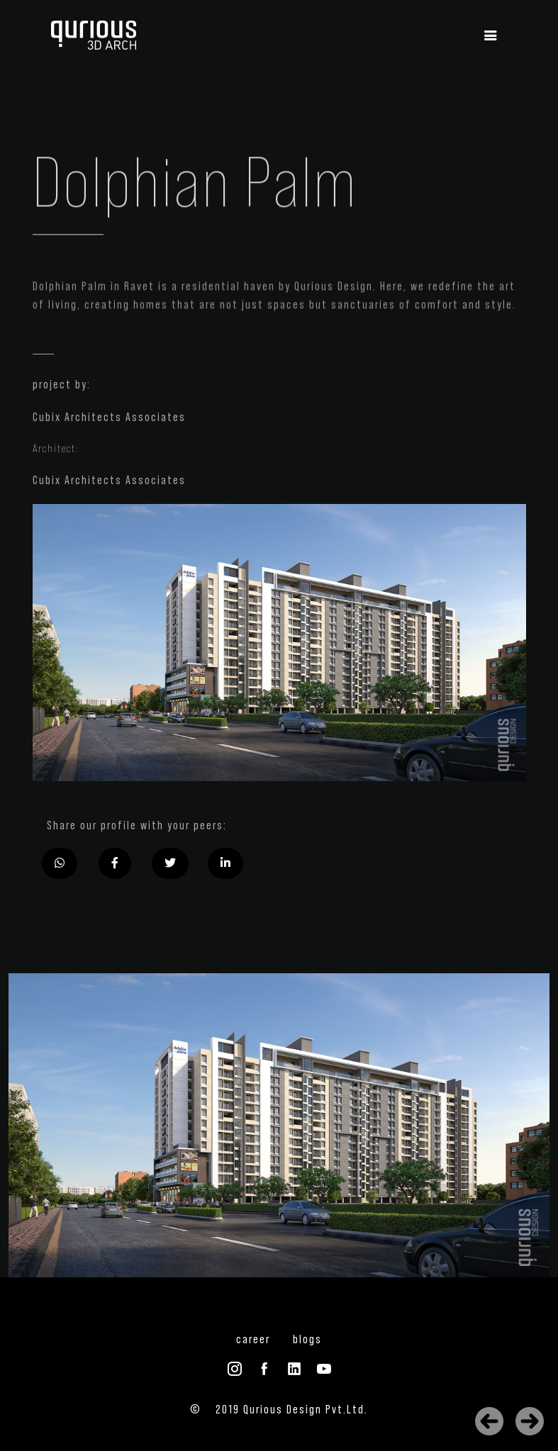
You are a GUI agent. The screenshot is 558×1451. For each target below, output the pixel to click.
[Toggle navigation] (490, 36)
